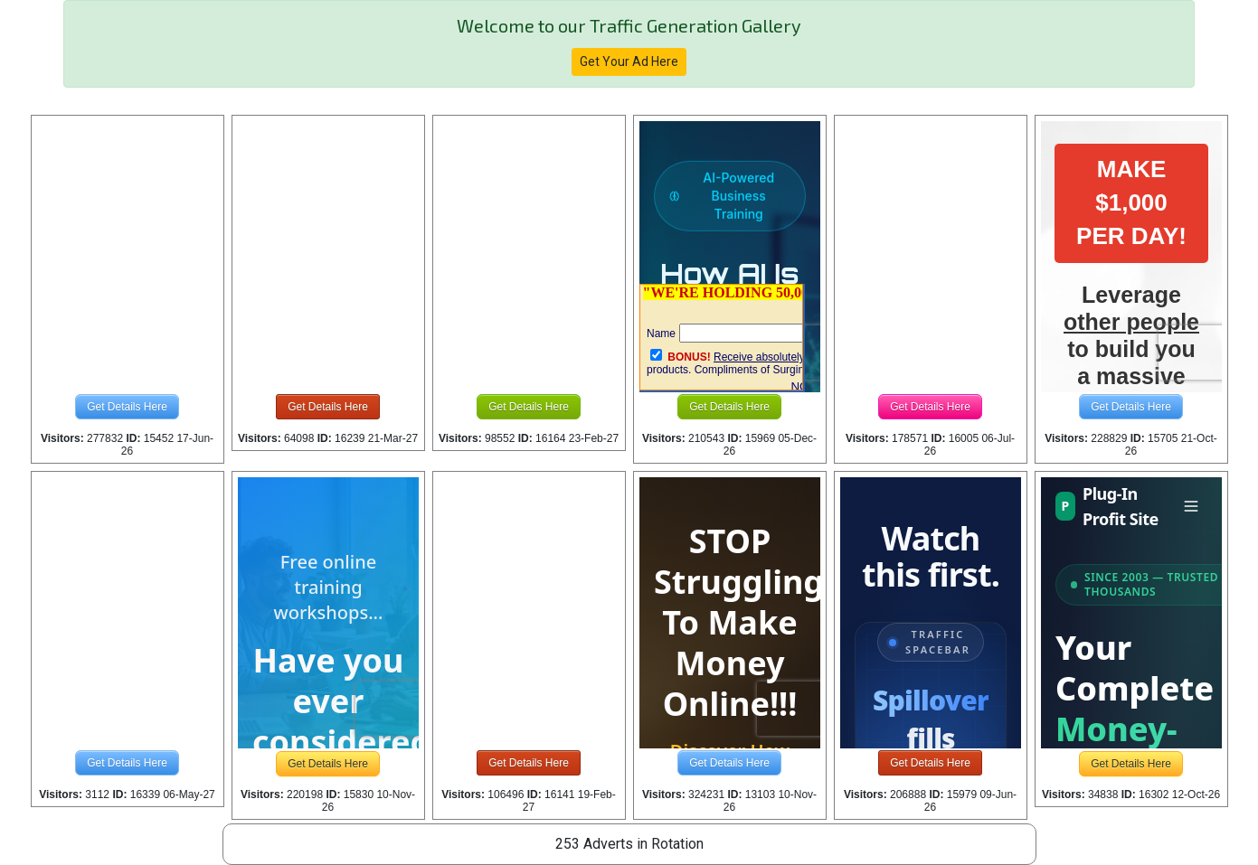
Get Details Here (127, 406)
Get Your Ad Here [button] (629, 61)
